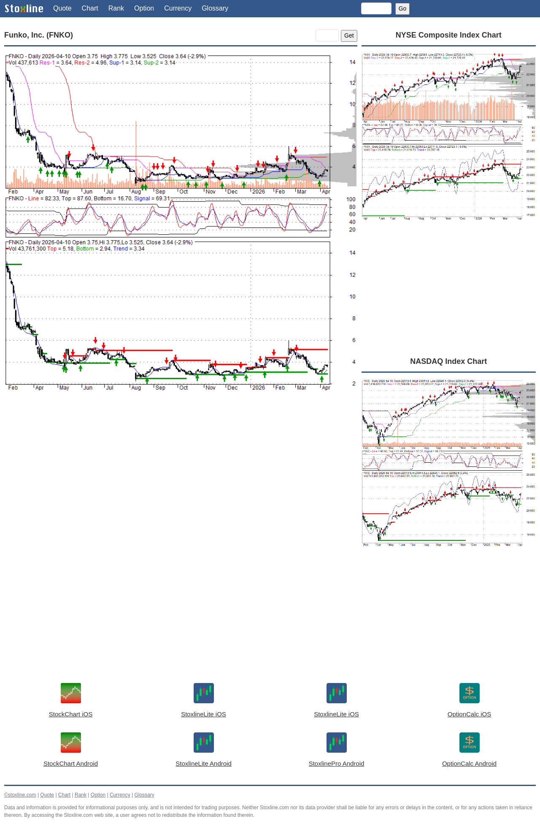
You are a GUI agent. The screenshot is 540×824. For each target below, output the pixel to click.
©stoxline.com (20, 795)
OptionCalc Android (469, 763)
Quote (62, 8)
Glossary (215, 8)
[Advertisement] (180, 482)
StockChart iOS (70, 714)
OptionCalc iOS (469, 714)
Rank (116, 8)
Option (144, 8)
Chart (90, 8)
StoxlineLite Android (204, 763)
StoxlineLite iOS (203, 714)
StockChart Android (70, 763)
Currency (178, 8)
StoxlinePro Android (336, 763)
